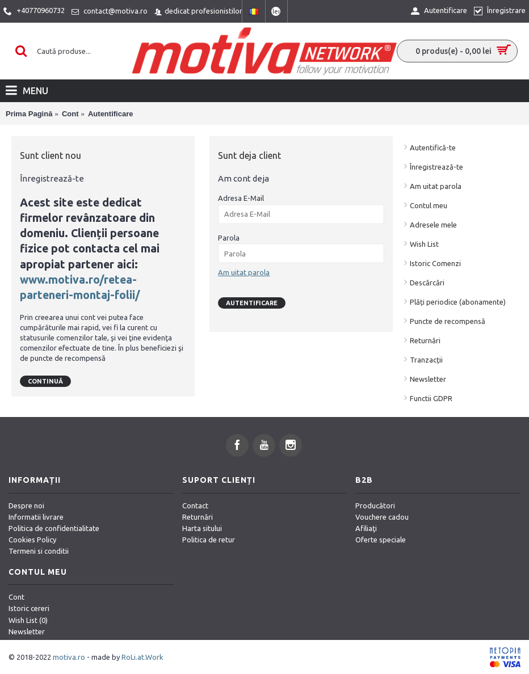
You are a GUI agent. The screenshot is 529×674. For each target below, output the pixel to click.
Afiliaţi (366, 528)
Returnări (425, 340)
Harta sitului (202, 528)
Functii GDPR (431, 398)
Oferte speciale (380, 540)
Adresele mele (433, 225)
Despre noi (26, 505)
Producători (375, 505)
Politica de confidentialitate (54, 528)
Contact (195, 505)
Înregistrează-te (436, 167)
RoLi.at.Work (142, 657)
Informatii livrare (36, 517)
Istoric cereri (29, 608)
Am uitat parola (435, 186)
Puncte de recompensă (447, 321)
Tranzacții (426, 360)
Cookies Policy (32, 540)
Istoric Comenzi (435, 263)
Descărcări (427, 283)
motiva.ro (69, 657)
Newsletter (428, 379)
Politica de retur (208, 540)
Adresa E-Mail (241, 198)
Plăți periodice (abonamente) (458, 302)
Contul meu (428, 205)
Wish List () (28, 620)
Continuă (45, 381)
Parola (229, 238)
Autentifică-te (433, 147)
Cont (16, 597)
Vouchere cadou (382, 517)
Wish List (424, 244)
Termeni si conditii (39, 551)
